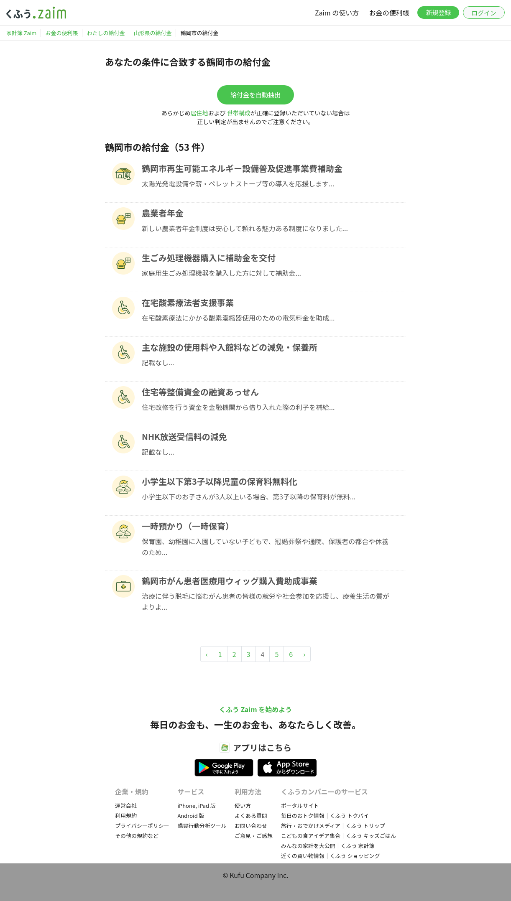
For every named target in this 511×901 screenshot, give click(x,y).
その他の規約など (136, 836)
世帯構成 (238, 113)
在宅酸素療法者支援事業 (188, 302)
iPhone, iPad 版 (196, 805)
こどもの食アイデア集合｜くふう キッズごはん (338, 836)
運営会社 (126, 805)
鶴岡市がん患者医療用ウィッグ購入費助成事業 (229, 581)
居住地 (199, 113)
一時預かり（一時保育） (188, 526)
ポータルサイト (300, 805)
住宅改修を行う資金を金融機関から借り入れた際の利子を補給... (238, 407)
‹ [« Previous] (207, 654)
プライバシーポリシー (142, 826)
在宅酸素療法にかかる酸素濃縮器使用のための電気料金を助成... (238, 318)
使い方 (243, 805)
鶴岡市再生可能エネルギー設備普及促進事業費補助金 (242, 168)
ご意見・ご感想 (254, 836)
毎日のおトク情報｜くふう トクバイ (325, 816)
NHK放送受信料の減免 (184, 436)
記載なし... (158, 362)
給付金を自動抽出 (255, 94)
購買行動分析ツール (201, 826)
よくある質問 (251, 816)
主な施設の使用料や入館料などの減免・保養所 (229, 347)
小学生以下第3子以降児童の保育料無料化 (219, 481)
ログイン (483, 12)
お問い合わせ (251, 826)
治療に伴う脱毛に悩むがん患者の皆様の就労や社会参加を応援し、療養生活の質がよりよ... (265, 601)
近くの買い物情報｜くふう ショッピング (330, 856)
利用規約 (126, 816)
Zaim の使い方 (337, 13)
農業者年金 (163, 213)
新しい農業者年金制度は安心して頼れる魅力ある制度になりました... (245, 228)
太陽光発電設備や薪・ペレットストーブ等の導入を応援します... (238, 183)
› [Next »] (304, 654)
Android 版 (190, 816)
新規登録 (438, 12)
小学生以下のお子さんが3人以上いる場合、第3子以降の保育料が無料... (248, 496)
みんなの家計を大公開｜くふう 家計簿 (328, 846)
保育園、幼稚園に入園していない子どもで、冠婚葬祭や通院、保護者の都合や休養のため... (265, 546)
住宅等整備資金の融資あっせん (200, 392)
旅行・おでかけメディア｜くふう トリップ (333, 826)
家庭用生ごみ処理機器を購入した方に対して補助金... (221, 273)
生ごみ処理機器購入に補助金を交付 (209, 258)
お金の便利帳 (389, 13)
